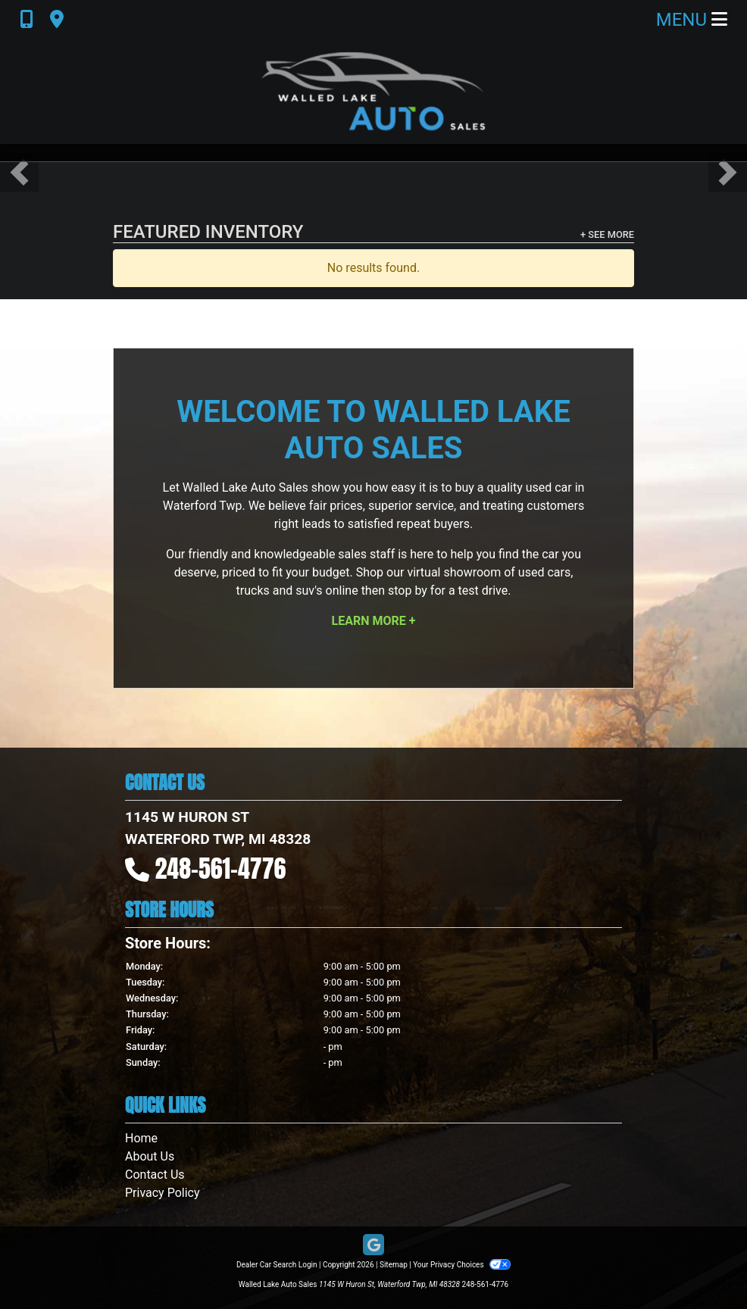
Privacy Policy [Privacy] (162, 1193)
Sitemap (394, 1265)
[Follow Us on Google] (373, 1245)
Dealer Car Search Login (276, 1265)
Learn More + (374, 621)
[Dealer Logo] (373, 92)
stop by (407, 590)
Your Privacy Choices (462, 1265)
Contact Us (155, 1174)
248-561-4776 (220, 868)
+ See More (607, 234)
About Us (149, 1156)
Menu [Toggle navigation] (691, 19)
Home (141, 1138)
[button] (19, 172)
